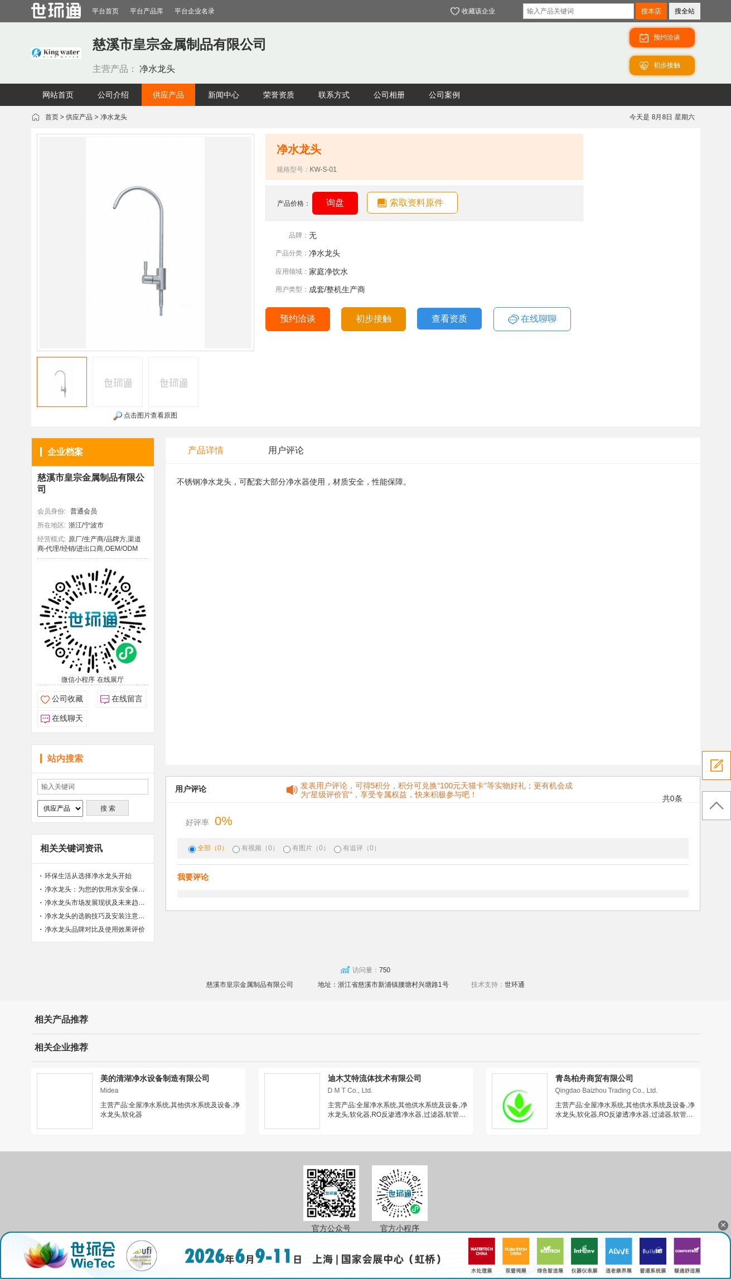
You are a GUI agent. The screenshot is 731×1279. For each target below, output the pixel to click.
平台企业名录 (195, 11)
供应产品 (79, 117)
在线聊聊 (532, 319)
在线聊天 (67, 718)
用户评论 (286, 450)
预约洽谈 (298, 318)
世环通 (515, 985)
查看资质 (449, 318)
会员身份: (51, 511)
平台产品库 (146, 11)
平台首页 (105, 11)
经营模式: (51, 539)
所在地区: (51, 525)
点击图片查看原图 (145, 415)
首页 (52, 117)
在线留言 (127, 698)
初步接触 (373, 318)
